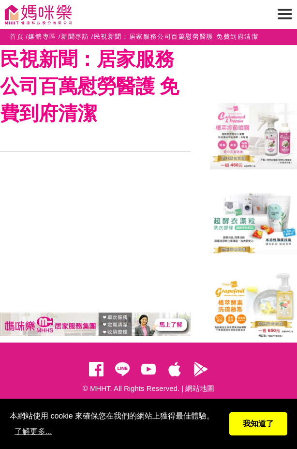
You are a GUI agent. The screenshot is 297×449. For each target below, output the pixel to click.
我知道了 (258, 423)
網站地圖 (199, 388)
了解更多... (33, 431)
